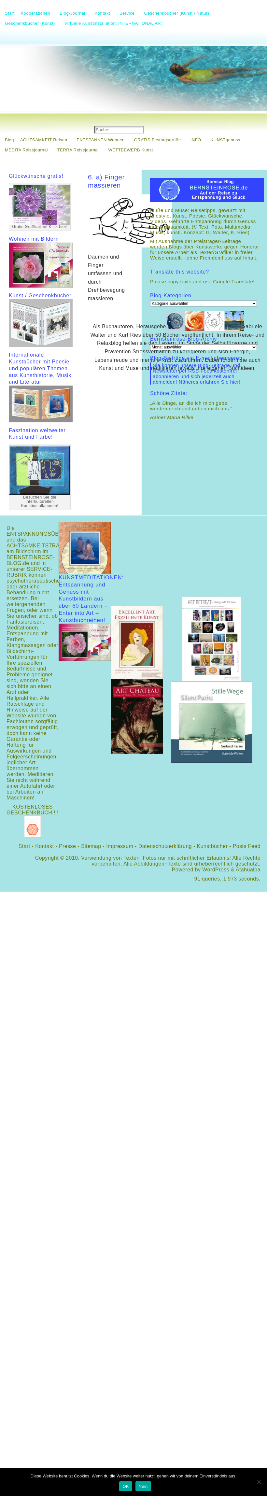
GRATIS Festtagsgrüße (157, 139)
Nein (143, 1486)
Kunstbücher (212, 846)
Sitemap (91, 846)
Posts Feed (246, 846)
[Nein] (259, 1482)
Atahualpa (248, 869)
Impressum (119, 846)
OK (125, 1486)
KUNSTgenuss (225, 139)
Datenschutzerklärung (165, 846)
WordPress (215, 869)
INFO (195, 139)
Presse (67, 846)
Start (24, 846)
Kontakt (44, 846)
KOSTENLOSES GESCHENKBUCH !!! (33, 809)
